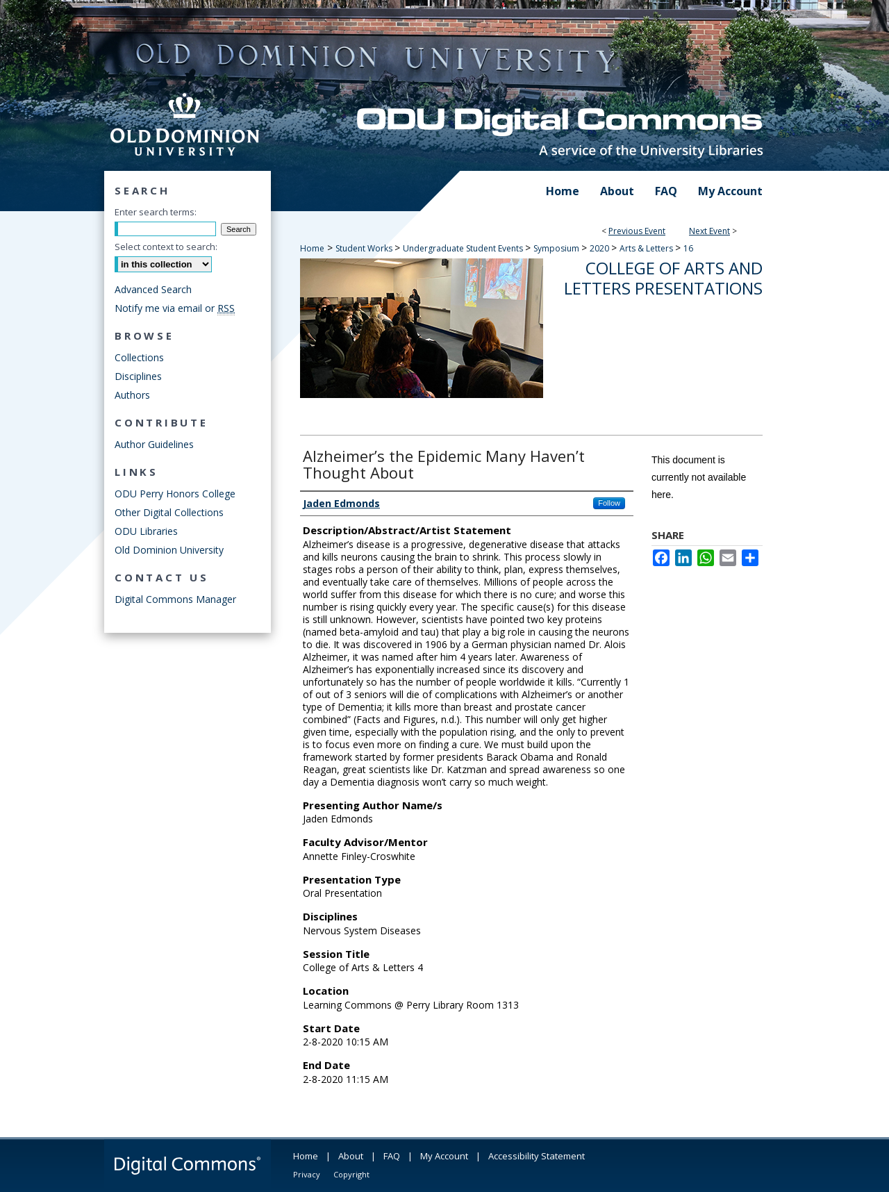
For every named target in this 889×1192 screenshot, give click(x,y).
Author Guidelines (154, 444)
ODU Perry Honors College (175, 493)
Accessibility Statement (536, 1156)
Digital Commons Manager (175, 599)
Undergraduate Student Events (464, 248)
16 (688, 248)
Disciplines (138, 376)
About (350, 1156)
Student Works (364, 248)
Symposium (557, 248)
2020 (600, 248)
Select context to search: (166, 246)
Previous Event (636, 231)
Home (312, 248)
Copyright (351, 1174)
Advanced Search (153, 289)
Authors (132, 395)
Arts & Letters (647, 248)
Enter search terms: (156, 212)
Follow (609, 503)
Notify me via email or (175, 308)
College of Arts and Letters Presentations (663, 277)
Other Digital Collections (169, 512)
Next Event (709, 231)
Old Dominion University (169, 549)
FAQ (391, 1156)
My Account (444, 1156)
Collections (139, 357)
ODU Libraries (146, 531)
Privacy (306, 1174)
